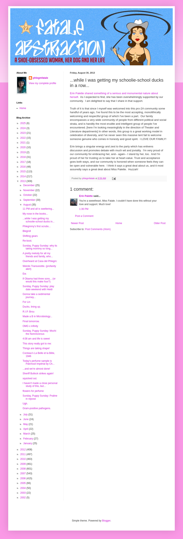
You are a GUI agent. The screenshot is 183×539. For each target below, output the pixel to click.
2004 (23, 488)
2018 (23, 157)
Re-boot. (27, 240)
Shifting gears (30, 236)
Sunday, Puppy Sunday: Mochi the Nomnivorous (39, 332)
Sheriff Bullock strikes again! (38, 373)
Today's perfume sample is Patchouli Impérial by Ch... (38, 362)
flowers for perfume (33, 391)
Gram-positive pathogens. (37, 408)
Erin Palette (86, 196)
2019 (23, 152)
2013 (23, 181)
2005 (23, 483)
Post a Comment (84, 216)
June (26, 419)
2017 (23, 162)
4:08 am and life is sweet (36, 338)
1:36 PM (83, 209)
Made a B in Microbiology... (37, 316)
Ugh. (25, 403)
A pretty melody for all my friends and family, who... (38, 255)
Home (119, 223)
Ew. (25, 273)
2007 (23, 473)
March (27, 433)
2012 (23, 449)
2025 (23, 123)
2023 (23, 133)
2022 (23, 137)
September (29, 199)
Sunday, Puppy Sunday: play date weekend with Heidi (38, 288)
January (28, 443)
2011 (23, 454)
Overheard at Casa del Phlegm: (40, 261)
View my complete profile (42, 83)
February (28, 438)
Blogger (106, 520)
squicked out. (30, 378)
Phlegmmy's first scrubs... (37, 226)
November (29, 190)
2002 (23, 497)
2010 (23, 459)
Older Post (160, 223)
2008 (23, 468)
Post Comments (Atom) (98, 229)
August (27, 204)
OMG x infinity (30, 326)
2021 (23, 142)
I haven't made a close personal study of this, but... (40, 385)
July (25, 414)
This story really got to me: (37, 343)
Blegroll (27, 231)
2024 (23, 128)
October (28, 195)
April (26, 428)
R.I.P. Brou (28, 311)
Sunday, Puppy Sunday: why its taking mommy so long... (40, 247)
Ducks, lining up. (32, 306)
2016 (23, 166)
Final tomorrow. (31, 321)
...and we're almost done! (36, 368)
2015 (23, 171)
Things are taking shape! (36, 348)
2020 (23, 147)
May (26, 424)
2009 (23, 464)
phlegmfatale (40, 77)
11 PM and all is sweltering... (38, 208)
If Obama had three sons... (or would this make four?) (39, 280)
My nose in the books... (35, 213)
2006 (23, 478)
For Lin (26, 302)
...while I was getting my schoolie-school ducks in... (38, 220)
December (29, 185)
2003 (23, 492)
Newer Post (77, 223)
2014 (23, 176)
